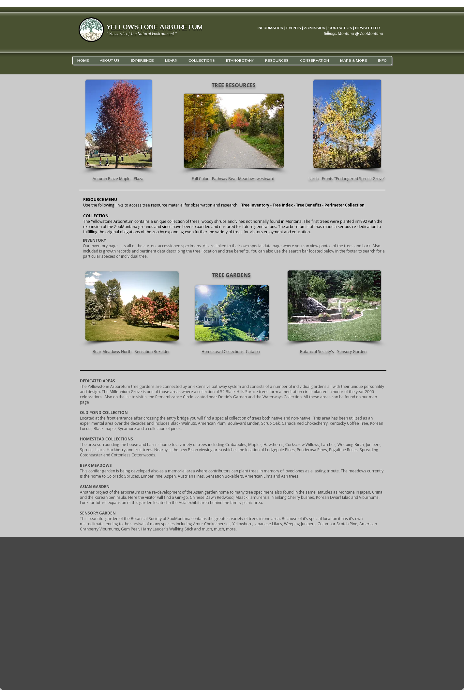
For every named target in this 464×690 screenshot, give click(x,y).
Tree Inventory (255, 205)
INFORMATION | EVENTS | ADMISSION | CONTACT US (305, 28)
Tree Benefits (308, 205)
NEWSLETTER (367, 28)
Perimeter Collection (344, 205)
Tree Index (283, 205)
